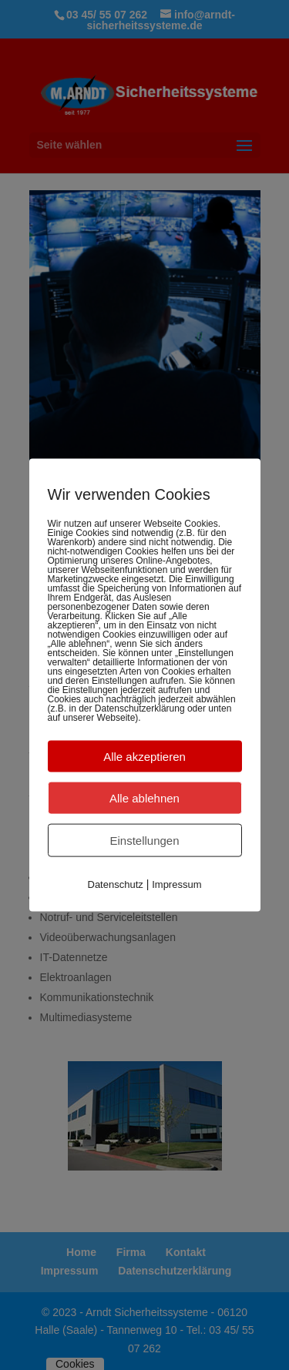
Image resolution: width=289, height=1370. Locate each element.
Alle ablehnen (144, 797)
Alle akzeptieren (144, 755)
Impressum (176, 883)
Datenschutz (115, 883)
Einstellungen (144, 839)
